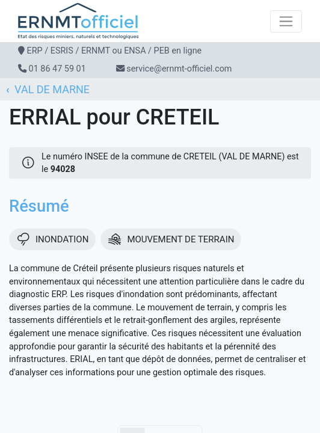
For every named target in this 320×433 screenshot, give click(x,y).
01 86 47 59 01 (57, 69)
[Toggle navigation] (286, 21)
